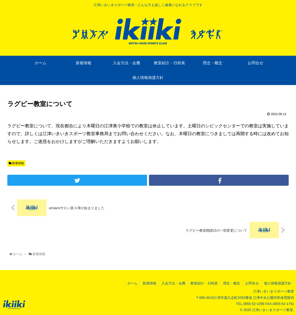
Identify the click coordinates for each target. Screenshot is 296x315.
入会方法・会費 (173, 283)
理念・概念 (231, 283)
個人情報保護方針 (277, 283)
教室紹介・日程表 (204, 283)
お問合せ (252, 283)
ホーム (132, 283)
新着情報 (16, 163)
